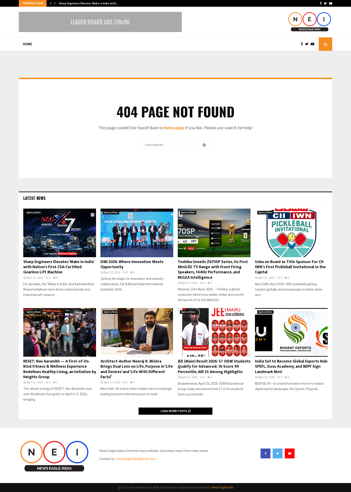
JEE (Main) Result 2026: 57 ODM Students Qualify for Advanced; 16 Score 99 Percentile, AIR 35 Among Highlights (214, 366)
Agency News (34, 212)
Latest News (34, 198)
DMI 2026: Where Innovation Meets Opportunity (132, 264)
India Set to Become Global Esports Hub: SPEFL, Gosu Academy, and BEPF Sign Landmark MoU (291, 366)
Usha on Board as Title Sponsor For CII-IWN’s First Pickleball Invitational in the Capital (290, 267)
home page (174, 127)
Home (27, 44)
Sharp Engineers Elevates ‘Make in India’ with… (88, 3)
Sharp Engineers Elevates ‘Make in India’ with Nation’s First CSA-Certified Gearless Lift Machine (58, 267)
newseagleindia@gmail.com (136, 459)
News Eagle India (222, 487)
